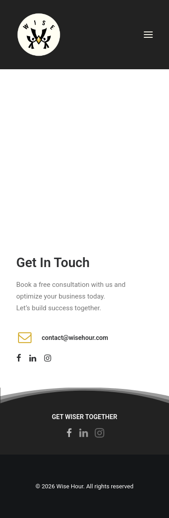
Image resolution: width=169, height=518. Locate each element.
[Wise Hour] (38, 34)
